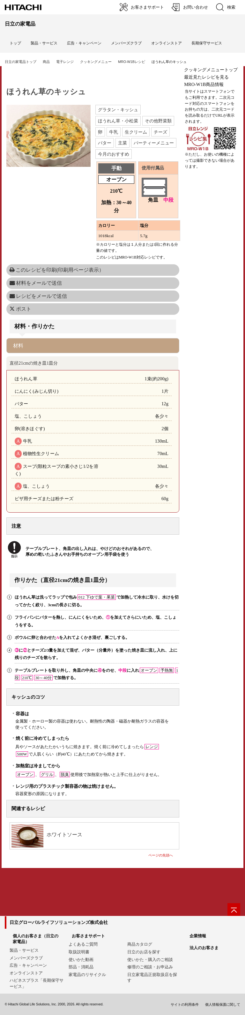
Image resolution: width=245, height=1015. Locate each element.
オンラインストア (166, 43)
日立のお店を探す (143, 951)
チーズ (160, 132)
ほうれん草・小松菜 (118, 120)
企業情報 (197, 936)
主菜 (122, 142)
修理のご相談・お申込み (150, 967)
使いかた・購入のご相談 (150, 959)
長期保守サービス (206, 43)
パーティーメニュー (154, 142)
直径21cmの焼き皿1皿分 (34, 363)
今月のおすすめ (113, 154)
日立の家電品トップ (20, 62)
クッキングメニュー (96, 62)
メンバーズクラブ (126, 43)
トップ (15, 43)
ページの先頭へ (160, 855)
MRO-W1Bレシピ (131, 62)
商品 (46, 62)
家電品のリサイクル (87, 974)
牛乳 (113, 132)
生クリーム (136, 132)
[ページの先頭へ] (233, 909)
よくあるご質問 (83, 944)
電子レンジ (65, 62)
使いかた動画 (81, 959)
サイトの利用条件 (185, 1004)
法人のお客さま (204, 947)
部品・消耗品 (81, 967)
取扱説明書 (79, 951)
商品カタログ (139, 944)
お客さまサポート (88, 936)
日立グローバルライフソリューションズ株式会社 (59, 922)
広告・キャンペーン (28, 965)
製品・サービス (24, 950)
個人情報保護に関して (222, 1004)
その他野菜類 (158, 120)
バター (104, 142)
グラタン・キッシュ (118, 109)
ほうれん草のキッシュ (46, 92)
